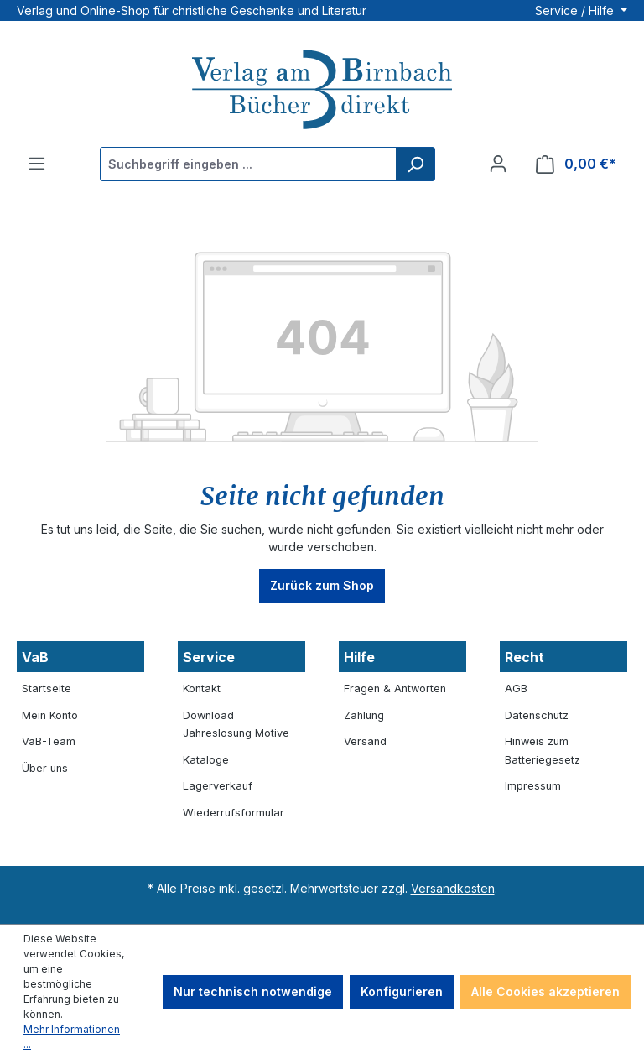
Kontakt (202, 688)
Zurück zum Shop (322, 585)
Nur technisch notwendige (253, 991)
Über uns (45, 768)
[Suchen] (415, 164)
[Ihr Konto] (498, 163)
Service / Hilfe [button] (576, 10)
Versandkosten (453, 888)
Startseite (46, 688)
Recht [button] (524, 657)
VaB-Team (48, 741)
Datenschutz (537, 715)
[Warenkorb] (576, 164)
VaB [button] (35, 657)
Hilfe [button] (359, 657)
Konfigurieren (402, 991)
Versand (365, 741)
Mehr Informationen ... (71, 1037)
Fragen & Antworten (395, 688)
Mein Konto (50, 715)
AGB (516, 688)
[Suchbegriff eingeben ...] (249, 164)
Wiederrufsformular (233, 812)
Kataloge (206, 760)
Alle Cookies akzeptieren (545, 991)
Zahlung (364, 715)
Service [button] (209, 657)
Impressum (533, 786)
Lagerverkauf (217, 786)
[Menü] (37, 163)
